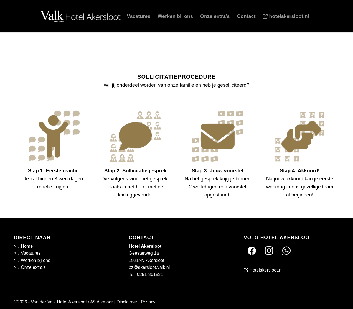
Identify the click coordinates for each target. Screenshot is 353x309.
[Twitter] (286, 250)
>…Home (23, 246)
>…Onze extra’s (30, 267)
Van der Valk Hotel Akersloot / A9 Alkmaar (72, 302)
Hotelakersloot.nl (263, 270)
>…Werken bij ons (32, 260)
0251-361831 (150, 274)
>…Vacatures (27, 253)
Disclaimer (126, 302)
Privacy (148, 302)
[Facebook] (252, 250)
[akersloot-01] (81, 16)
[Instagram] (269, 250)
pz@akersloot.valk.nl (149, 267)
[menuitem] (138, 16)
